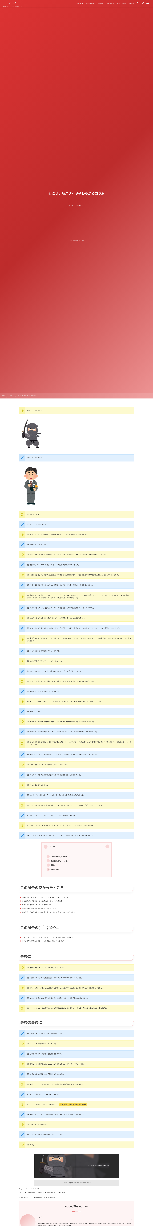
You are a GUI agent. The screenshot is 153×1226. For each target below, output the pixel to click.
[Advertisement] (76, 221)
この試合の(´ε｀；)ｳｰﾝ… (59, 861)
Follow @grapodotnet (85, 1182)
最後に (53, 865)
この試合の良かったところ (60, 857)
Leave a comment (50, 1197)
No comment (38, 1197)
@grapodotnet (73, 1183)
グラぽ (12, 3)
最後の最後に (55, 869)
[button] (107, 847)
